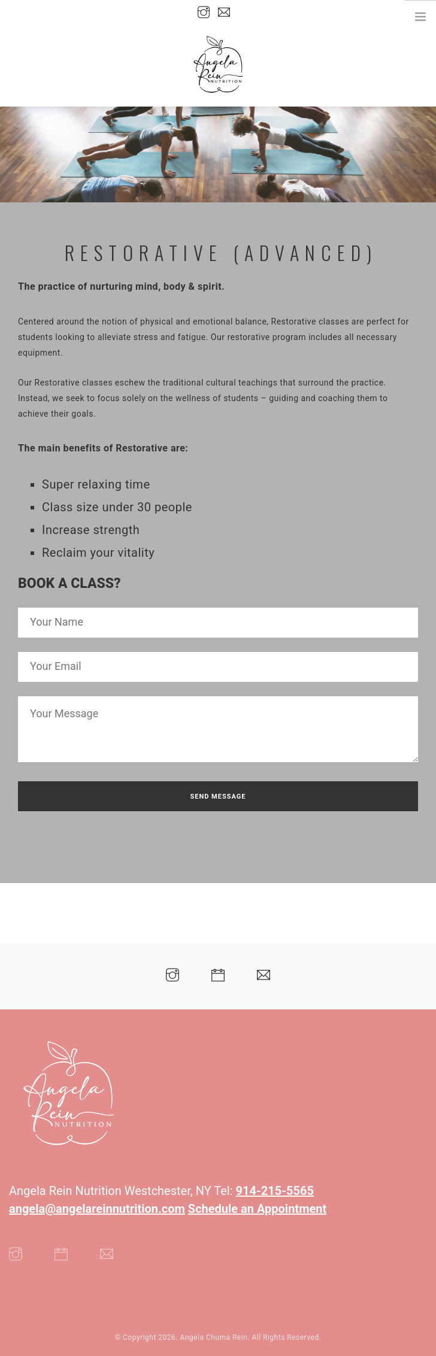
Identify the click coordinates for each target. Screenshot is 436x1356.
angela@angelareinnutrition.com (97, 1209)
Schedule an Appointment (257, 1209)
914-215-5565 (275, 1191)
